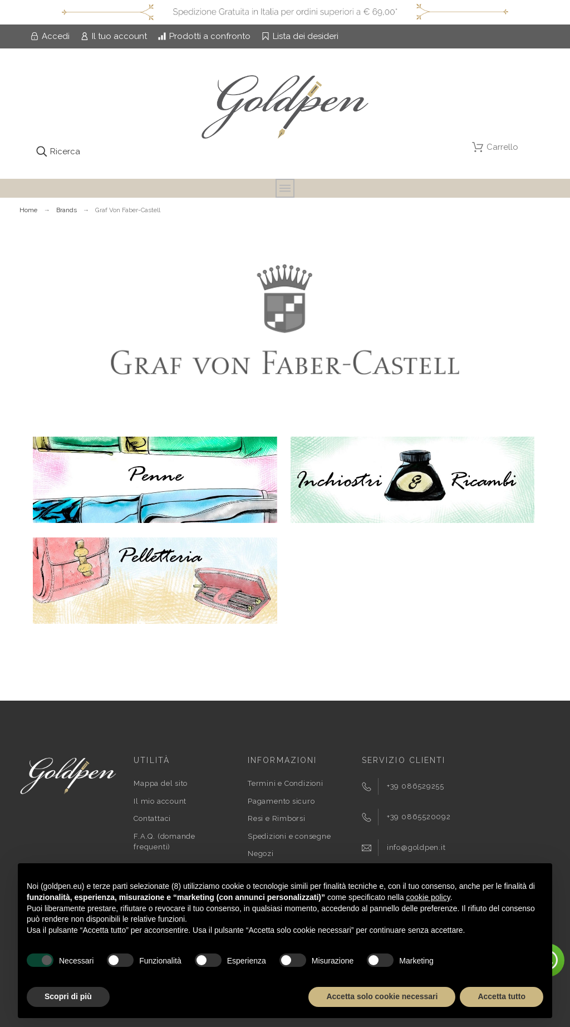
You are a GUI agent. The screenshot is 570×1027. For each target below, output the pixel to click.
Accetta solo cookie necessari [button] (382, 996)
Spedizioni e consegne (289, 836)
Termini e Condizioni (285, 783)
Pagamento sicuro (281, 801)
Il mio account (160, 801)
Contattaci (152, 818)
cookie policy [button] (428, 897)
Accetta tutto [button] (501, 996)
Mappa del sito (161, 783)
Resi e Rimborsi (277, 818)
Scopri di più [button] (68, 996)
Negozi (261, 853)
